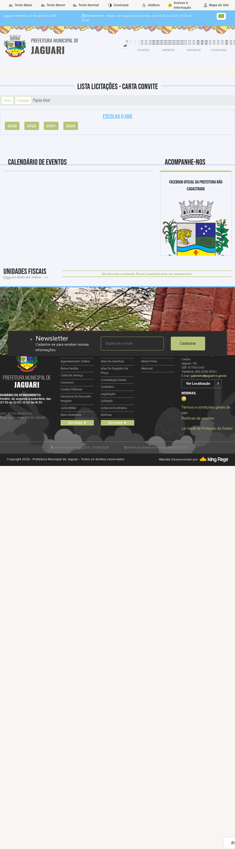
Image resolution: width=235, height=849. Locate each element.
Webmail (147, 368)
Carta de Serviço (72, 375)
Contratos (107, 387)
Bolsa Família (69, 368)
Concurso (67, 382)
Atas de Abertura (112, 361)
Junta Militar (68, 408)
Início (7, 100)
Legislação (108, 394)
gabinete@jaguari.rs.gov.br (209, 376)
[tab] (125, 45)
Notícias (106, 415)
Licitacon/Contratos (114, 408)
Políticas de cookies (197, 418)
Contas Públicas (71, 389)
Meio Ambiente (71, 415)
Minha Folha (149, 361)
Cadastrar (188, 343)
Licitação (23, 100)
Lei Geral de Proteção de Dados (206, 428)
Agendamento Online (75, 361)
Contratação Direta (113, 380)
